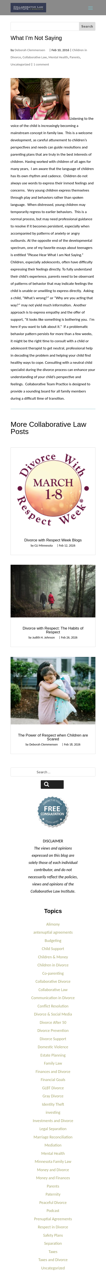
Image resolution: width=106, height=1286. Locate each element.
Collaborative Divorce (53, 981)
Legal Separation (52, 1128)
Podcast (53, 1210)
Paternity (52, 1194)
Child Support (53, 948)
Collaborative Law (35, 57)
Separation (53, 1243)
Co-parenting (53, 973)
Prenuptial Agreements (53, 1218)
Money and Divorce (53, 1169)
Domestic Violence (53, 1046)
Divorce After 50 (53, 1022)
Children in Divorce (52, 965)
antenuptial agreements (53, 932)
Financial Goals (53, 1079)
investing (53, 1112)
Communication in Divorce (53, 997)
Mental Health (58, 57)
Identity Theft (53, 1104)
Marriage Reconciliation (53, 1137)
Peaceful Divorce (53, 1202)
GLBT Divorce (53, 1087)
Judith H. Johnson (43, 637)
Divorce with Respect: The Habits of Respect (53, 630)
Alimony (53, 924)
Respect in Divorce (53, 1227)
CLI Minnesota (43, 545)
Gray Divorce (53, 1096)
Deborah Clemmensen (30, 50)
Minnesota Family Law (53, 1161)
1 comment (41, 64)
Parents (75, 57)
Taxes (53, 1251)
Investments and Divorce (53, 1120)
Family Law (53, 1063)
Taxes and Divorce (53, 1259)
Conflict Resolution (53, 1006)
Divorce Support (53, 1038)
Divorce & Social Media (53, 1014)
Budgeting (53, 940)
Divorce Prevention (53, 1030)
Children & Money (53, 957)
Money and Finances (53, 1177)
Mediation (53, 1145)
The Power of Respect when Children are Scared (53, 737)
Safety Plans (53, 1235)
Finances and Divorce (53, 1071)
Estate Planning (53, 1055)
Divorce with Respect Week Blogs (53, 540)
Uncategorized (20, 64)
